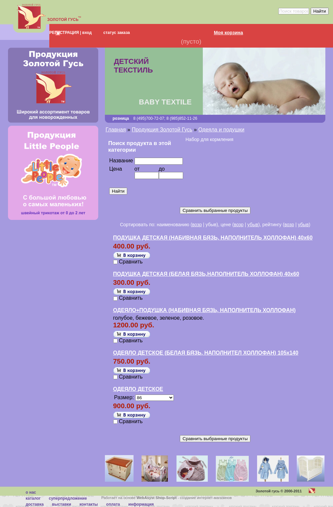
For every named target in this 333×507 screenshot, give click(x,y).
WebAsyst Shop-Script (156, 498)
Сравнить (131, 261)
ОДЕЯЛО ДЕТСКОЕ (138, 389)
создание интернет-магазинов (206, 498)
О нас (31, 492)
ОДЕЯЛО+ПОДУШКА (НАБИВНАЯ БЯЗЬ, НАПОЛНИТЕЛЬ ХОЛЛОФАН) (204, 310)
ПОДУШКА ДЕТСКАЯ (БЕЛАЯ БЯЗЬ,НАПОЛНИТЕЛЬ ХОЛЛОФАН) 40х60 (206, 274)
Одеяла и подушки (221, 129)
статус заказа (116, 32)
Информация (141, 504)
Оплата (113, 504)
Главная (116, 129)
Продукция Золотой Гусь (162, 129)
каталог (33, 498)
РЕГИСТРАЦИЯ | (65, 32)
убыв (252, 224)
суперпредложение (68, 498)
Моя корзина (228, 32)
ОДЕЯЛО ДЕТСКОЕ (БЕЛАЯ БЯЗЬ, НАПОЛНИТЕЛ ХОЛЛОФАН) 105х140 (205, 353)
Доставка (35, 504)
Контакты (89, 504)
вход (86, 32)
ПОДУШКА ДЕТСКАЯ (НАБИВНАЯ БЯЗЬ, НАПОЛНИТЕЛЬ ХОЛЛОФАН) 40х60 (213, 238)
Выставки (61, 504)
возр (197, 224)
